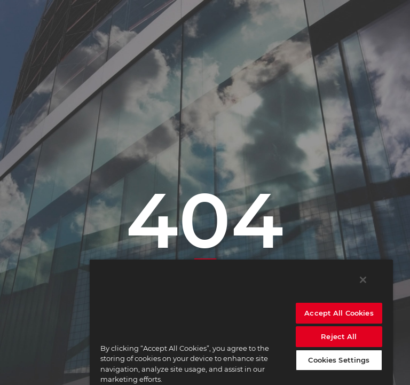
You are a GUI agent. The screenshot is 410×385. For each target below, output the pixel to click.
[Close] (363, 280)
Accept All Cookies (338, 313)
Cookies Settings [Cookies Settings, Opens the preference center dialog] (338, 360)
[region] (241, 322)
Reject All (339, 336)
